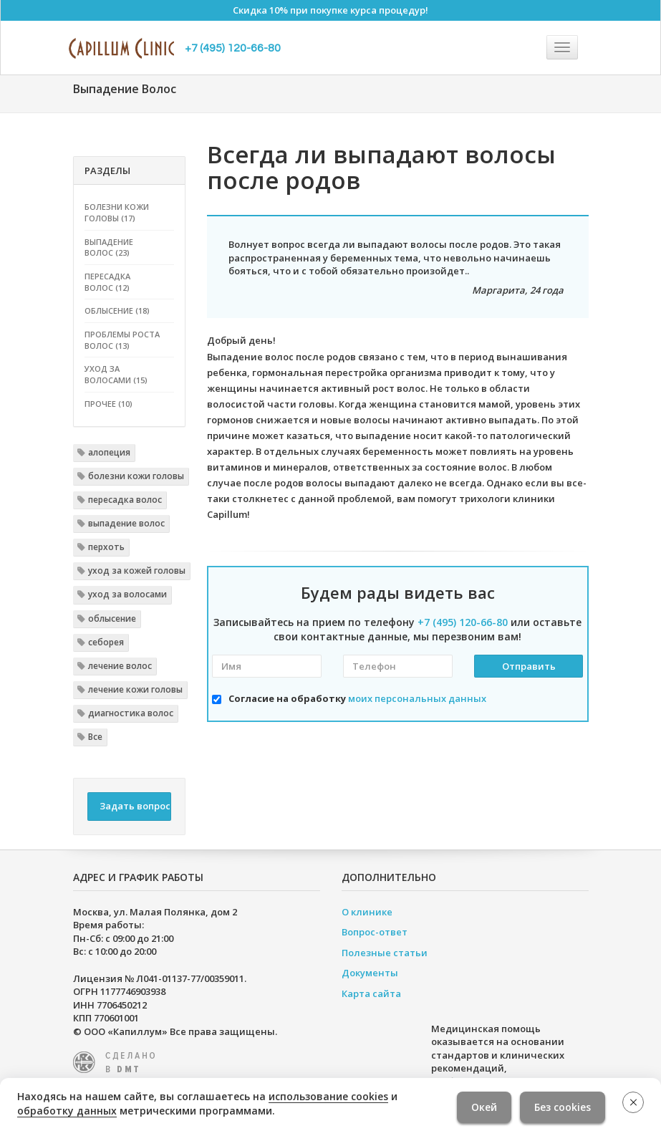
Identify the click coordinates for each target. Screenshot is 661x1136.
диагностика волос (130, 713)
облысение (112, 618)
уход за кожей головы (136, 570)
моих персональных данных (417, 698)
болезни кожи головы (136, 476)
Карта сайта (371, 993)
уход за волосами (127, 594)
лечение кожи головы (135, 689)
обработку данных (67, 1110)
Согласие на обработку (357, 698)
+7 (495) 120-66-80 (233, 48)
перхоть (106, 547)
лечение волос (120, 666)
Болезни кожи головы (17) (117, 212)
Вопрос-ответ (374, 931)
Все (95, 737)
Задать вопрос (135, 805)
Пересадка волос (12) (107, 282)
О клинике (367, 911)
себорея (106, 642)
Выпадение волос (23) (109, 247)
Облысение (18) (117, 310)
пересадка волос (125, 500)
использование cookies (328, 1096)
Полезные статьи (385, 952)
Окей (484, 1107)
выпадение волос (126, 523)
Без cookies (562, 1107)
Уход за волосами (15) (116, 374)
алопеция (109, 452)
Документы (370, 972)
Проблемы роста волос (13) (122, 340)
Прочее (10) (108, 403)
